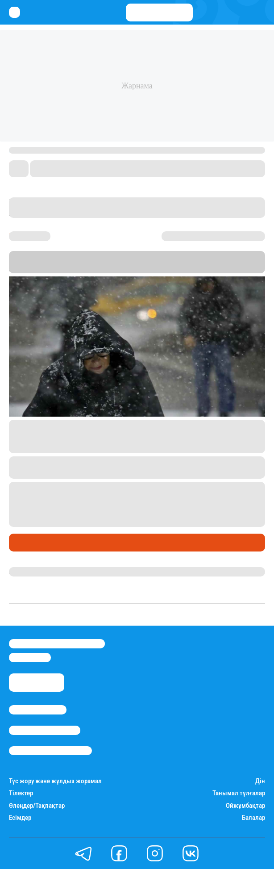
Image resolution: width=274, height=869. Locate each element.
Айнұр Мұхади (32, 571)
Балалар (253, 818)
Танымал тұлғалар (238, 793)
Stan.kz (79, 267)
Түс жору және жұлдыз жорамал (55, 781)
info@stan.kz (30, 657)
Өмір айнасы (33, 543)
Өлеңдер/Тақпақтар (37, 806)
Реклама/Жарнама (44, 730)
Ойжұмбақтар (245, 806)
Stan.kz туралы (37, 709)
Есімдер (20, 818)
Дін (260, 781)
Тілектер (21, 793)
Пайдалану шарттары (50, 750)
